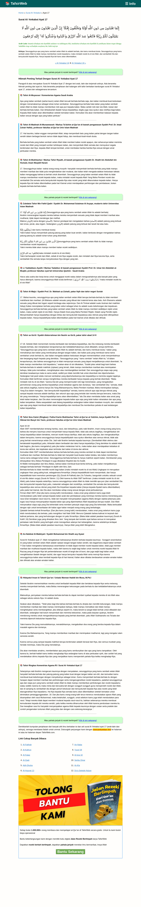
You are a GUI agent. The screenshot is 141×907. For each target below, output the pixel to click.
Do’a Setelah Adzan (82, 771)
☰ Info (130, 4)
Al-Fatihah (27, 745)
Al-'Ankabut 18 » (79, 63)
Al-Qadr (26, 760)
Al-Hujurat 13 (28, 771)
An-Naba (78, 745)
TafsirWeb (19, 3)
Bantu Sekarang (70, 852)
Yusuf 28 (78, 750)
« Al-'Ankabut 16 (62, 63)
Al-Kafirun (27, 750)
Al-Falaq (26, 755)
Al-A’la (77, 765)
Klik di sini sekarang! (88, 72)
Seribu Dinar (79, 760)
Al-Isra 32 (78, 755)
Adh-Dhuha (28, 765)
